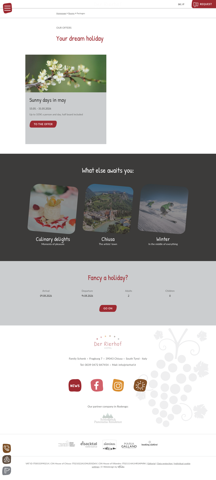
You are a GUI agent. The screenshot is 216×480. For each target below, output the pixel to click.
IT (183, 4)
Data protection (165, 465)
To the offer (43, 124)
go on (107, 310)
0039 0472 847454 (97, 367)
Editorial (152, 465)
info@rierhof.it (127, 367)
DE (179, 4)
